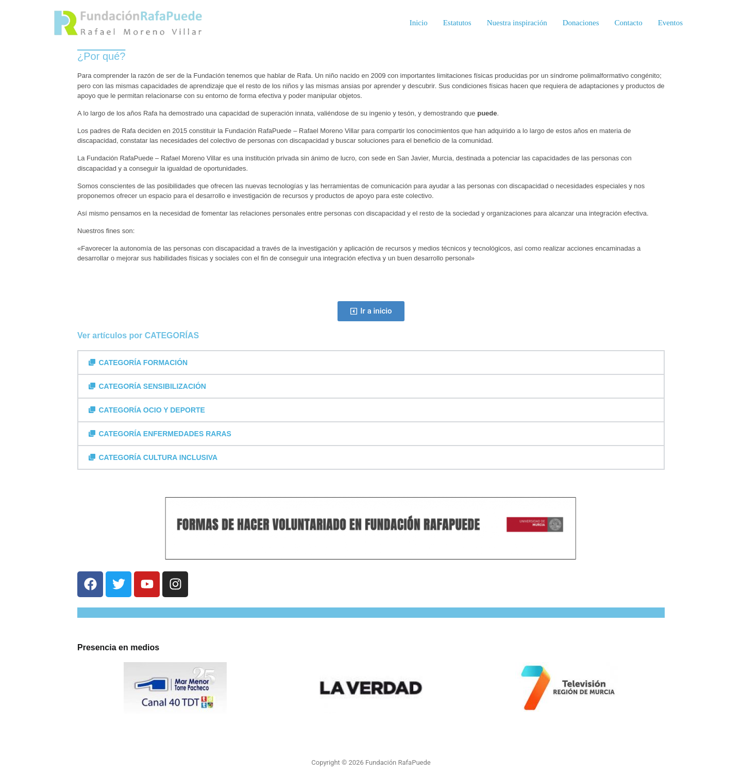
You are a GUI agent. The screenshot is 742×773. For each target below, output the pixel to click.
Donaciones (581, 23)
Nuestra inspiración (517, 23)
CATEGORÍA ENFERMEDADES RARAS (165, 434)
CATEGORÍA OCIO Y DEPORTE (152, 410)
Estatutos (457, 23)
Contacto (629, 23)
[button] (371, 362)
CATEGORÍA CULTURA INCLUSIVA (158, 457)
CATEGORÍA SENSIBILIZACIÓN (152, 386)
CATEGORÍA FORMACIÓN (143, 362)
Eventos (670, 23)
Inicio (419, 23)
